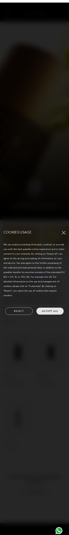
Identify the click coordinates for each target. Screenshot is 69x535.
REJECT (19, 305)
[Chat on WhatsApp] (58, 524)
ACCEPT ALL (50, 305)
